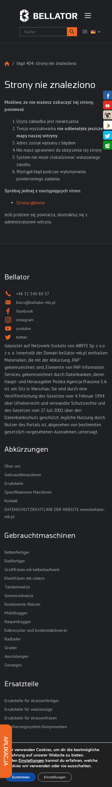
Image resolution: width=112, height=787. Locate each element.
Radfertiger (14, 561)
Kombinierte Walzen (22, 604)
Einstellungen (31, 760)
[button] (72, 31)
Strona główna (6, 63)
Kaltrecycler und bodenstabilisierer (35, 630)
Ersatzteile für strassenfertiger (31, 700)
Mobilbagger (16, 613)
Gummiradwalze (18, 595)
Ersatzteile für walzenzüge (28, 709)
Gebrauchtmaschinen (22, 474)
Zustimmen (21, 777)
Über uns (12, 466)
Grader (10, 647)
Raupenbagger (17, 621)
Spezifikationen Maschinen (28, 492)
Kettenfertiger (17, 552)
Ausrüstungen (16, 656)
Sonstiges (13, 665)
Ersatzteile (13, 483)
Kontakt (10, 500)
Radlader (12, 639)
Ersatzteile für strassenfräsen (30, 718)
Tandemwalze (17, 587)
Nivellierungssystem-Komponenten (35, 726)
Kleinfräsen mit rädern (24, 578)
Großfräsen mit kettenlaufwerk (31, 569)
